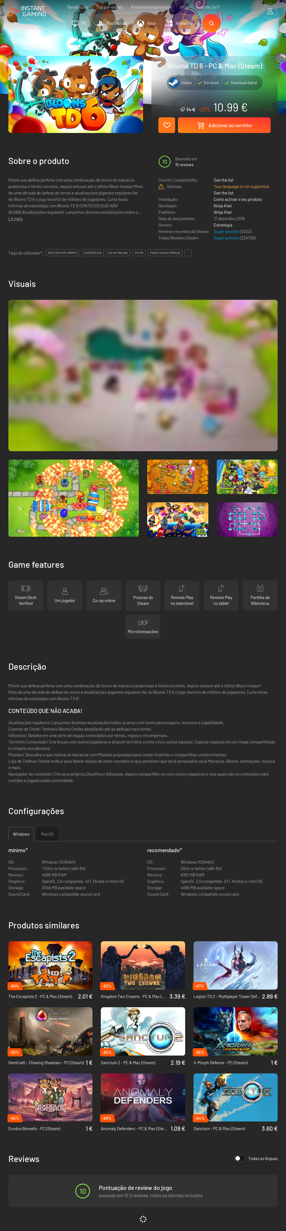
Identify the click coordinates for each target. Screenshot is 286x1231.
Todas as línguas (256, 1158)
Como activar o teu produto (238, 199)
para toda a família (165, 253)
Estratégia (223, 224)
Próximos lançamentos (151, 6)
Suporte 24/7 (208, 6)
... (188, 253)
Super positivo (227, 231)
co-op (139, 253)
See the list (223, 179)
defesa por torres (62, 253)
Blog (184, 6)
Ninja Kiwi (223, 205)
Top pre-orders (109, 6)
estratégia (92, 253)
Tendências (77, 6)
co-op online (118, 253)
